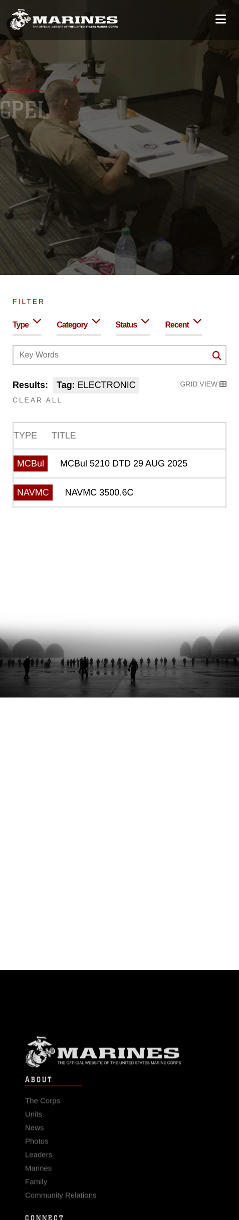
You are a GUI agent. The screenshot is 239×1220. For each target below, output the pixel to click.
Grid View (203, 384)
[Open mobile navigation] (220, 15)
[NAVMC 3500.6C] (119, 492)
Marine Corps (119, 1060)
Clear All (38, 400)
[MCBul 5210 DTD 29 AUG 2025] (119, 464)
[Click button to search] (216, 355)
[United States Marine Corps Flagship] (64, 16)
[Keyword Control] (119, 355)
